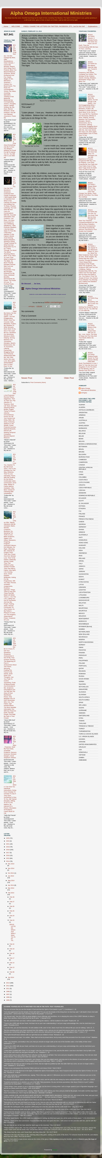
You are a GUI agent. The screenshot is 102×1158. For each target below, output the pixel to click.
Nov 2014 (11, 868)
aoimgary (32, 306)
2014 (8, 861)
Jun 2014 (11, 876)
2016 (8, 855)
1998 (8, 991)
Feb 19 (12, 949)
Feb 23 (12, 920)
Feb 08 (12, 972)
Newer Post (26, 378)
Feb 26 (12, 906)
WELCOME (16, 26)
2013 (8, 983)
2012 (8, 986)
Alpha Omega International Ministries (51, 13)
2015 (8, 858)
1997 (8, 994)
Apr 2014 (11, 885)
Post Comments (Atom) (38, 382)
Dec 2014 (11, 864)
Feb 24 (12, 915)
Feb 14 (12, 963)
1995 (8, 1000)
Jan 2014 (11, 977)
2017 (8, 852)
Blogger (54, 1150)
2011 (8, 988)
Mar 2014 (11, 888)
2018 (8, 849)
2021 (8, 844)
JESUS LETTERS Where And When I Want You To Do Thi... (12, 932)
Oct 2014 (11, 873)
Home (6, 26)
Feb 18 (12, 953)
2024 (8, 841)
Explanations (92, 26)
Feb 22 (12, 944)
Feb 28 (12, 897)
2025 (8, 838)
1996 (8, 997)
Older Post (69, 378)
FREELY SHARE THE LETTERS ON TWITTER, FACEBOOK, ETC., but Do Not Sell (54, 26)
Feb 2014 (11, 893)
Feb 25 (12, 911)
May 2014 (11, 880)
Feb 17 (12, 958)
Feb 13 (12, 967)
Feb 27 (12, 901)
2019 (8, 847)
